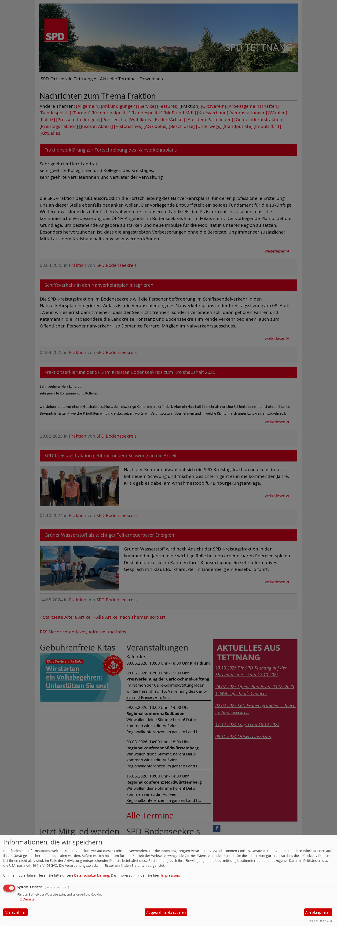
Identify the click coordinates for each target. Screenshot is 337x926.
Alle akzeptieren (318, 912)
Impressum (170, 875)
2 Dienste (26, 899)
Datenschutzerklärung (91, 875)
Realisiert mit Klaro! (320, 920)
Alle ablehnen (15, 912)
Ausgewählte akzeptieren (166, 912)
